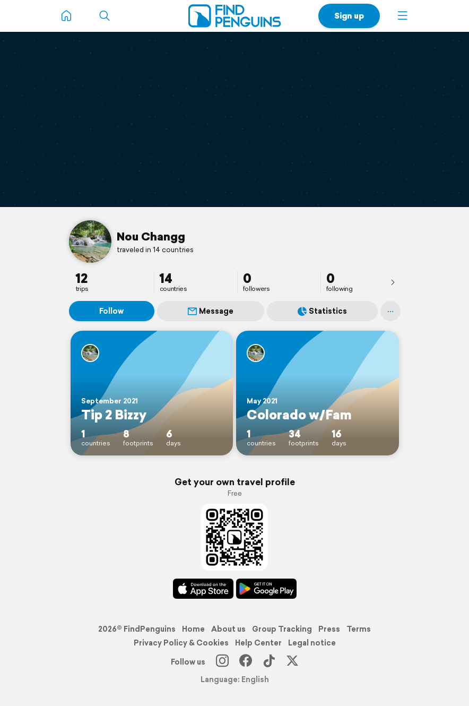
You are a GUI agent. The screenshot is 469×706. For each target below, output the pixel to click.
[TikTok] (269, 662)
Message (210, 311)
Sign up (349, 15)
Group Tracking (282, 629)
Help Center (258, 643)
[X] (292, 662)
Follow (111, 311)
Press (329, 629)
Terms (358, 629)
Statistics (322, 311)
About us (228, 629)
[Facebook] (245, 662)
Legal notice (312, 643)
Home (193, 629)
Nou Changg (151, 236)
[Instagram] (222, 662)
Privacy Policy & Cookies (181, 643)
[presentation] (392, 282)
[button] (403, 16)
